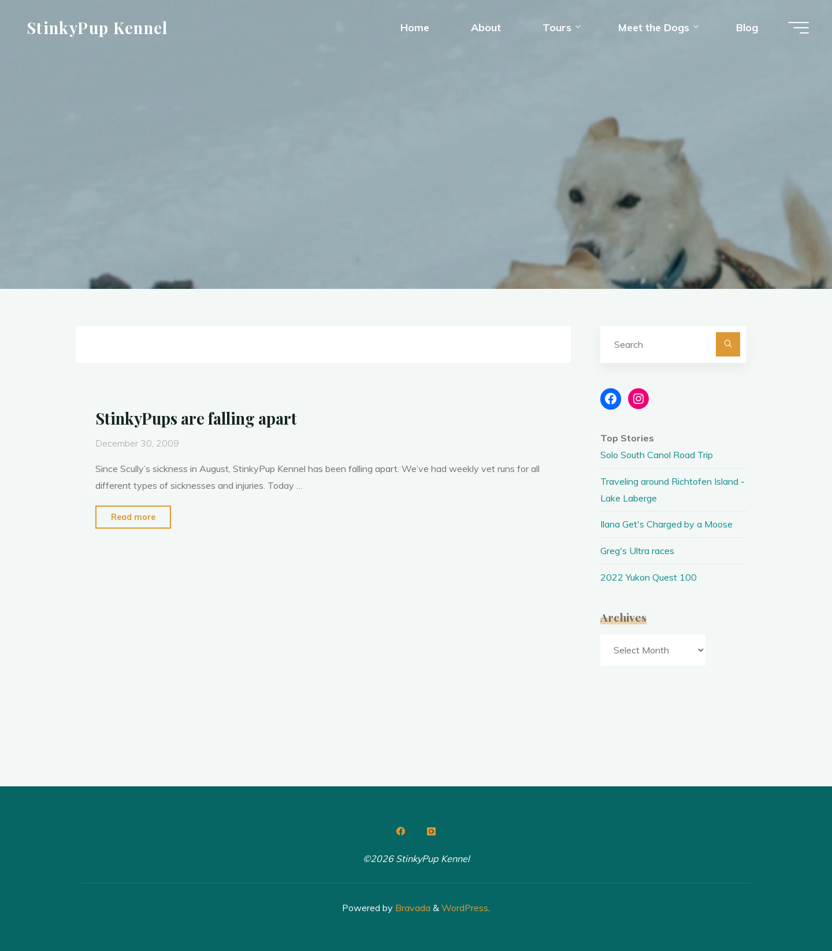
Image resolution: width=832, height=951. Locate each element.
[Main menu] (798, 28)
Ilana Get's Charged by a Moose (666, 524)
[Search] (728, 344)
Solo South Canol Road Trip (656, 454)
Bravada (411, 907)
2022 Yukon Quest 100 (648, 577)
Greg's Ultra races (637, 550)
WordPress (464, 907)
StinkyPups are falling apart (196, 418)
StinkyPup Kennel (97, 27)
